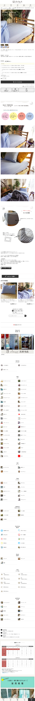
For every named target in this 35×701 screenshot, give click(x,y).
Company (5, 632)
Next (33, 27)
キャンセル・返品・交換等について (15, 91)
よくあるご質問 (26, 91)
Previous (2, 27)
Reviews (4, 635)
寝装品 (10, 7)
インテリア (5, 7)
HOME (1, 7)
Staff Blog (5, 629)
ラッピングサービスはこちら (28, 86)
